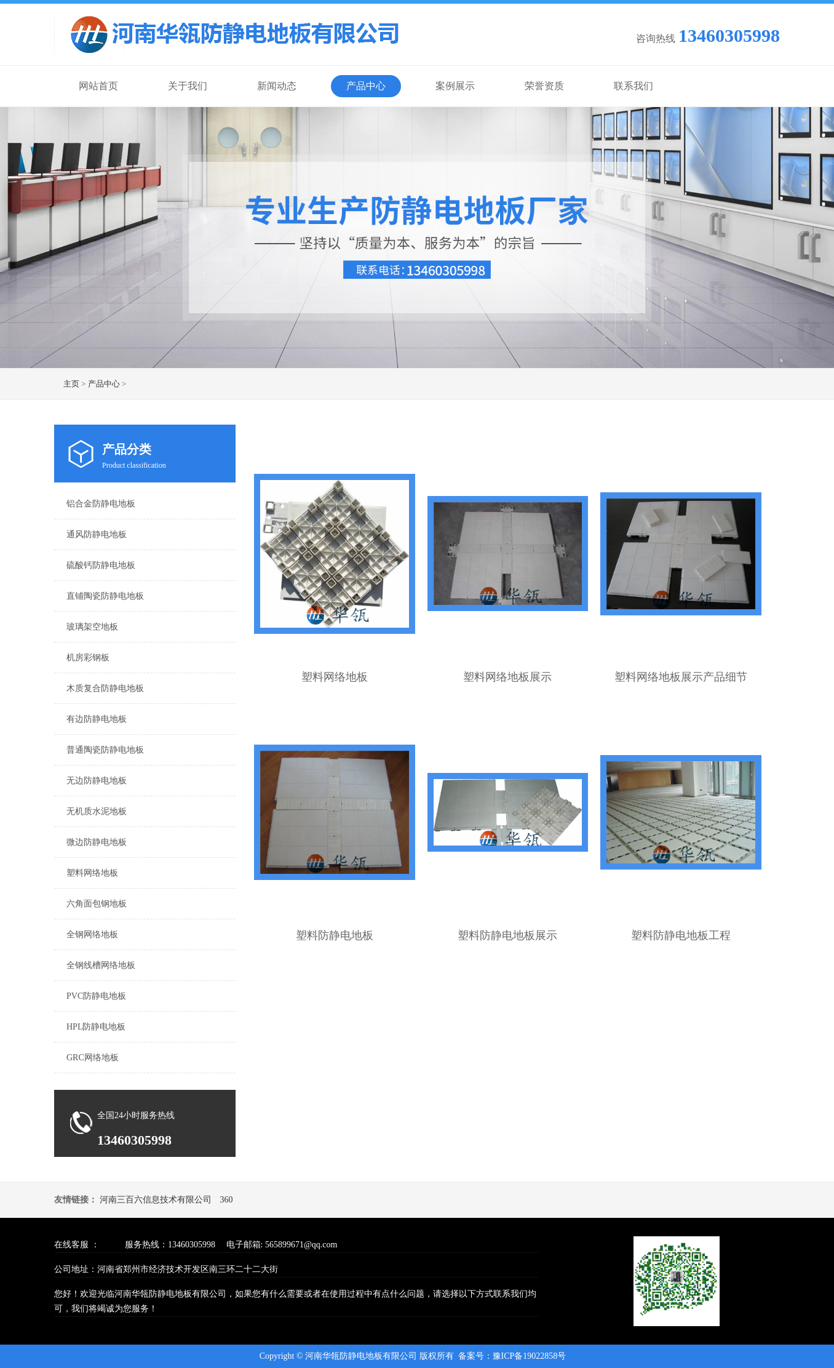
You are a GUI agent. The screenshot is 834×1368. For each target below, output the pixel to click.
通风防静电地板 (96, 534)
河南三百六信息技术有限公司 (156, 1199)
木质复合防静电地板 (105, 688)
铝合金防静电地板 (100, 503)
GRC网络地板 (92, 1057)
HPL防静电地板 (95, 1026)
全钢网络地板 (92, 934)
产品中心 (366, 86)
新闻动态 (276, 86)
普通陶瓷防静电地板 (105, 749)
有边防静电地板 (96, 719)
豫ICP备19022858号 (529, 1356)
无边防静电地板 (96, 780)
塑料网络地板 (92, 873)
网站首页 (98, 86)
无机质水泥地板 (96, 811)
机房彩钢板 (87, 657)
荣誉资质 (544, 86)
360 (226, 1199)
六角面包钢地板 (96, 903)
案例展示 (455, 86)
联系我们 (633, 86)
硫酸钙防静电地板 (100, 565)
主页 (71, 383)
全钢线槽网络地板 (100, 965)
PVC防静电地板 (96, 996)
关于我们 (187, 86)
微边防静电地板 (96, 842)
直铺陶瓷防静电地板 (105, 596)
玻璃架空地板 (92, 626)
